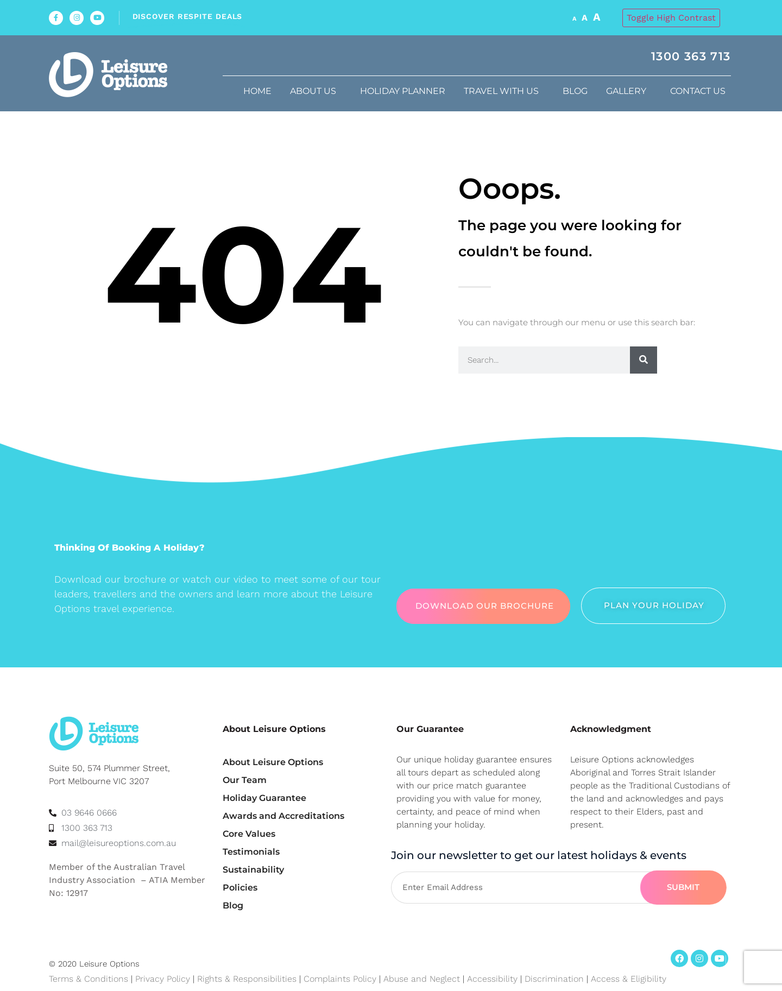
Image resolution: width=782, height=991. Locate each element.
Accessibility (492, 979)
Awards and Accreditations (283, 816)
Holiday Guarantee (264, 798)
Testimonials (251, 852)
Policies (240, 887)
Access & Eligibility (628, 979)
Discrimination (555, 979)
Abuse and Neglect (421, 979)
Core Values (249, 834)
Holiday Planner (402, 91)
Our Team (245, 780)
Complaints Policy (340, 979)
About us (316, 91)
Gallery (629, 91)
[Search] (643, 360)
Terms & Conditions (88, 979)
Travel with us (504, 91)
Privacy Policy (162, 979)
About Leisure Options (273, 762)
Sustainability (253, 869)
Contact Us (700, 91)
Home (257, 91)
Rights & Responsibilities (247, 979)
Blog (575, 91)
